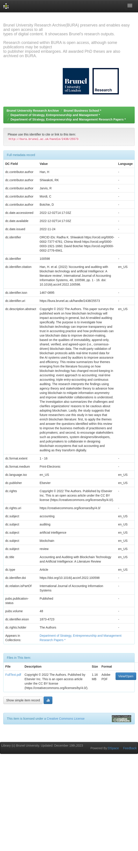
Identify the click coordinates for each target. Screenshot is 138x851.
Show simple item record (23, 700)
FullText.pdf (13, 674)
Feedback (130, 748)
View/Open (125, 676)
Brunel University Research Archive (33, 110)
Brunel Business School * (82, 110)
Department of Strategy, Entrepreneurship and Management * (55, 115)
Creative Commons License (66, 718)
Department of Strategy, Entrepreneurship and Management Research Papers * (68, 119)
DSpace (113, 748)
